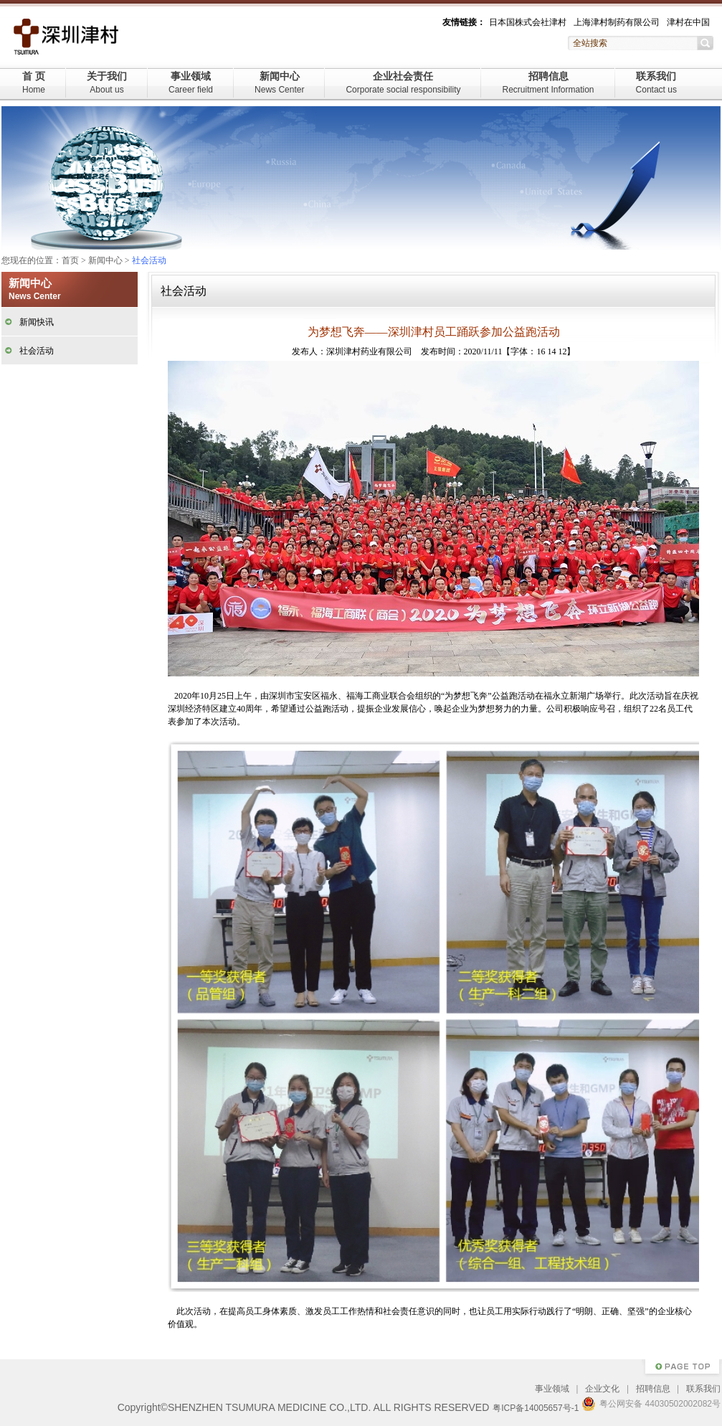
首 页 (33, 83)
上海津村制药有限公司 (617, 22)
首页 (70, 260)
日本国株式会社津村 (527, 22)
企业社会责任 (403, 83)
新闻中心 (279, 83)
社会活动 (36, 351)
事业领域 (190, 83)
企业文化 (602, 1389)
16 (540, 351)
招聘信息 (548, 83)
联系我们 (656, 83)
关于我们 (107, 83)
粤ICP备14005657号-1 (536, 1408)
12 (562, 351)
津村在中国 (688, 22)
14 (551, 351)
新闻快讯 (36, 322)
